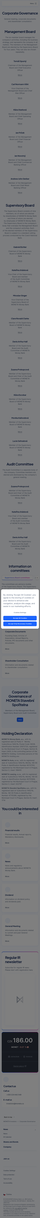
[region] (20, 609)
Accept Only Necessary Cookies (20, 624)
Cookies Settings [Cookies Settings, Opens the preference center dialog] (20, 612)
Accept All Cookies (20, 618)
